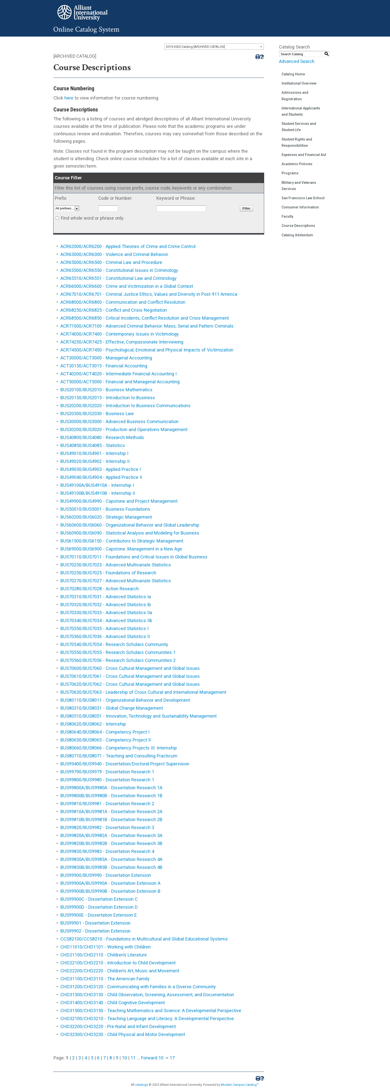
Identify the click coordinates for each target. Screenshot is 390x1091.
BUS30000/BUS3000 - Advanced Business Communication (119, 421)
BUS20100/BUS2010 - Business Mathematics (106, 389)
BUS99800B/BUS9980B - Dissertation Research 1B (111, 795)
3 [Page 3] (79, 1057)
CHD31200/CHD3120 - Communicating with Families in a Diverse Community (138, 986)
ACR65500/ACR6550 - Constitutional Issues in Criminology (119, 270)
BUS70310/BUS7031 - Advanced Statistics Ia (105, 596)
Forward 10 (152, 1057)
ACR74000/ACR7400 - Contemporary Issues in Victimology (119, 334)
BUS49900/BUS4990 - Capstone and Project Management (119, 501)
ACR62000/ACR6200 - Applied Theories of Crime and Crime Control (127, 246)
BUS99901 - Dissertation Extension (95, 923)
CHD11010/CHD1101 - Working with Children (105, 946)
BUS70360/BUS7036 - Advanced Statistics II (105, 636)
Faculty (287, 216)
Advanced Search (296, 61)
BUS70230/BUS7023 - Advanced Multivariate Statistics (115, 564)
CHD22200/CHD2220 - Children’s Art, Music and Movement (119, 970)
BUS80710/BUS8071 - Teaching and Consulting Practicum (118, 755)
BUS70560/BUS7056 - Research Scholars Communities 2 (118, 660)
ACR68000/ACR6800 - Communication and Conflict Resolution (122, 302)
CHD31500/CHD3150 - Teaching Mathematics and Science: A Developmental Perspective (150, 1010)
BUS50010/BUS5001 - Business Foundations (105, 509)
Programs (290, 173)
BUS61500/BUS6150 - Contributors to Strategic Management (121, 541)
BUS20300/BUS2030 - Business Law (97, 413)
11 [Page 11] (133, 1057)
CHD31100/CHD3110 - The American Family (104, 978)
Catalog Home (293, 74)
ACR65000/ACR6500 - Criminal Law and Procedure (111, 262)
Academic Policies (297, 164)
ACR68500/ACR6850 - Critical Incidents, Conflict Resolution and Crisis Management (144, 318)
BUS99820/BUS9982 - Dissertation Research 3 (107, 827)
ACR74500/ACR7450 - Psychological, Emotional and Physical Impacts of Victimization (146, 349)
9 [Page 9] (117, 1057)
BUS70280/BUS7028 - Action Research (99, 588)
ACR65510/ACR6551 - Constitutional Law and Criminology (118, 278)
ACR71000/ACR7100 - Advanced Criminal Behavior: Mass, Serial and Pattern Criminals (147, 326)
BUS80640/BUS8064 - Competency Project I (104, 732)
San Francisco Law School (303, 198)
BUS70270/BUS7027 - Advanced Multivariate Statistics (115, 580)
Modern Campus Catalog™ (240, 1085)
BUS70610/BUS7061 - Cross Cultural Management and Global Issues (130, 676)
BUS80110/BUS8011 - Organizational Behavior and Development (125, 700)
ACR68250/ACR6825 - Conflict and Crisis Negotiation (113, 310)
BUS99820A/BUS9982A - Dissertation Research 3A (111, 835)
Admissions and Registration (295, 96)
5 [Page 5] (92, 1057)
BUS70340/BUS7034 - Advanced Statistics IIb (106, 620)
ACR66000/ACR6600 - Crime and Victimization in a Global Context (126, 286)
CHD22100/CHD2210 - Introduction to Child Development (118, 962)
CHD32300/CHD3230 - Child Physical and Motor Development (122, 1034)
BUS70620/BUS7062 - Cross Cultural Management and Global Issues (130, 684)
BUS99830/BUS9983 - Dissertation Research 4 (107, 851)
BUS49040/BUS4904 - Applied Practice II (101, 477)
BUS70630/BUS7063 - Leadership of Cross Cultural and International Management (143, 692)
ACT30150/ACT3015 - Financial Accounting (103, 365)
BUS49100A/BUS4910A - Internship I (97, 485)
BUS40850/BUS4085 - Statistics (92, 445)
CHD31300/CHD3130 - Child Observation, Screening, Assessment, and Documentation (147, 994)
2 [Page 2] (73, 1057)
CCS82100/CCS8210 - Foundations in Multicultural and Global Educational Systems (144, 939)
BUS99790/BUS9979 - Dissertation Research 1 (107, 771)
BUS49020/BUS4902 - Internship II (95, 461)
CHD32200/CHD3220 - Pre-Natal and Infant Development (118, 1026)
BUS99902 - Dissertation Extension (95, 931)
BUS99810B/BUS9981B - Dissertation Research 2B (111, 819)
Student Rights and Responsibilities (297, 142)
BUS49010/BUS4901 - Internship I (94, 453)
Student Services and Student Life (299, 127)
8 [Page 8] (110, 1057)
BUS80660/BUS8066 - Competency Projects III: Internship (118, 747)
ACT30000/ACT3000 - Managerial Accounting (106, 357)
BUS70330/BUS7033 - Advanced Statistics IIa (106, 612)
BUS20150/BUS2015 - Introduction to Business (107, 397)
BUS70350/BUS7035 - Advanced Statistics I (104, 628)
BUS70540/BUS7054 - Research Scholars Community (114, 644)
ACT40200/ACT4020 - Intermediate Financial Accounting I (118, 373)
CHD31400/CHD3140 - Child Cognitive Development (112, 1002)
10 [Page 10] (124, 1057)
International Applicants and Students (301, 111)
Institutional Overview (299, 83)
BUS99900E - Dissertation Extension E (98, 915)
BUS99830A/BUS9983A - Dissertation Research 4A (111, 859)
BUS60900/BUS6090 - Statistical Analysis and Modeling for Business (129, 533)
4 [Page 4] (86, 1057)
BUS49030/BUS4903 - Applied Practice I (100, 469)
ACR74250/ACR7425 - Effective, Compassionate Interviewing (121, 342)
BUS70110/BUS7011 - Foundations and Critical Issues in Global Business (133, 556)
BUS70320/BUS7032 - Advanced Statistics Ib (105, 604)
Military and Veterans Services (299, 186)
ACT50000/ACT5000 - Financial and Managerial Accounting (120, 381)
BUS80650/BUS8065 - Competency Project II (105, 740)
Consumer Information (300, 207)
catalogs (141, 1085)
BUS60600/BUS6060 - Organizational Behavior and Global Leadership (129, 525)
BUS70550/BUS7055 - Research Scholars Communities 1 (118, 652)
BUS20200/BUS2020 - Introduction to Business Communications (125, 405)
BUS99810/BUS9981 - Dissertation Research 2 (107, 803)
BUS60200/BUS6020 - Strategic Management (106, 517)
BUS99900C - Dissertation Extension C (99, 899)
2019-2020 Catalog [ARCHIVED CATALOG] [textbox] (195, 47)
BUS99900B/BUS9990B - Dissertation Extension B (110, 891)
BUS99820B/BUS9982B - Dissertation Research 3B (111, 843)
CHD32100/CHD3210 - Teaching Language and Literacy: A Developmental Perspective (147, 1018)
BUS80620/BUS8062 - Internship (93, 724)
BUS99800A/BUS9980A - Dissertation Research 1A (111, 787)
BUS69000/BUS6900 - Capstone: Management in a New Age (121, 548)
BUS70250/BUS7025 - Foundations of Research (108, 572)
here (68, 97)
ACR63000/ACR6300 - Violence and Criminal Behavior (114, 254)
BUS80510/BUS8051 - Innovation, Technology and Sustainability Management (138, 716)
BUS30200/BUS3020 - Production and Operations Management (124, 429)
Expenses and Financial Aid (304, 155)
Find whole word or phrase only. (92, 218)
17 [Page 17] (172, 1057)
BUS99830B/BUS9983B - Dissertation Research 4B (111, 867)
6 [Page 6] (98, 1057)
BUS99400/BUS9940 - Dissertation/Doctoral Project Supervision (124, 763)
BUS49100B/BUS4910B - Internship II (97, 493)
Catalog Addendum (297, 235)
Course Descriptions (298, 226)
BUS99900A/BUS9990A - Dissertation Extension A (110, 883)
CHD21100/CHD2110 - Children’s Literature (103, 954)
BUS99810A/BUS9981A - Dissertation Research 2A (111, 811)
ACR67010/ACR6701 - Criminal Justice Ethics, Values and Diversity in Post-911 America (148, 294)
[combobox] (214, 47)
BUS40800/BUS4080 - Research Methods (102, 437)
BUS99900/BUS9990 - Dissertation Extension (105, 875)
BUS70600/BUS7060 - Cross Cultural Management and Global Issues (130, 668)
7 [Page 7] (104, 1057)
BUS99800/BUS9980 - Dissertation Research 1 (107, 779)
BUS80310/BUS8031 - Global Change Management (111, 708)
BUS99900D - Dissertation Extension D (99, 907)
